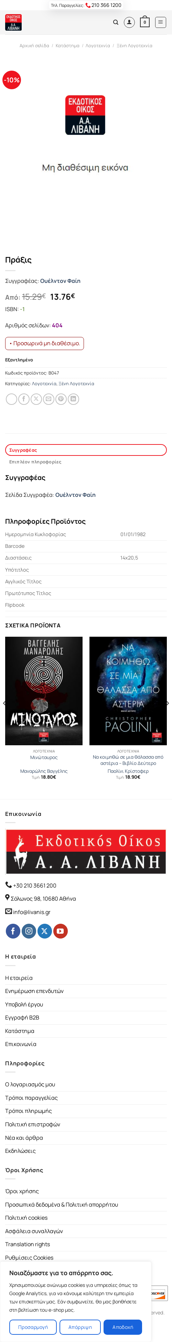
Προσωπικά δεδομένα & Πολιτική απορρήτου (61, 1204)
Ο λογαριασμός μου (30, 1084)
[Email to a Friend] (48, 399)
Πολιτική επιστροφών (32, 1124)
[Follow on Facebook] (13, 931)
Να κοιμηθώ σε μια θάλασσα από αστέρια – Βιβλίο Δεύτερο (128, 760)
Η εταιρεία (19, 978)
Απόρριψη (80, 1327)
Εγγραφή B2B (22, 1017)
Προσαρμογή (33, 1327)
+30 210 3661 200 (34, 885)
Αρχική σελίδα (34, 45)
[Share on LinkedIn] (73, 399)
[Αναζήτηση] (115, 22)
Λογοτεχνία (98, 45)
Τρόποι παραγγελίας (31, 1098)
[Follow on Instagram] (29, 931)
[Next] (167, 717)
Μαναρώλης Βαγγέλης (44, 771)
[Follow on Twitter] (44, 931)
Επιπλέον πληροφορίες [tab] (35, 462)
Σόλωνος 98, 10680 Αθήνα (43, 898)
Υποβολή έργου (24, 1004)
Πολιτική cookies (26, 1217)
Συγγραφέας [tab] (23, 450)
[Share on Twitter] (36, 399)
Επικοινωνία (20, 1044)
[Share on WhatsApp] (11, 399)
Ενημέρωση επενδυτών (34, 991)
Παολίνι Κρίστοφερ (128, 771)
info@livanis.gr (32, 912)
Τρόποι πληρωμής (28, 1111)
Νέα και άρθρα (24, 1137)
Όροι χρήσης (22, 1191)
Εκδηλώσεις (20, 1151)
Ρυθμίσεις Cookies (29, 1257)
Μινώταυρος (44, 757)
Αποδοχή (122, 1327)
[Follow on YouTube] (60, 931)
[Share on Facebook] (24, 399)
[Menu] (160, 22)
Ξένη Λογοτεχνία (134, 45)
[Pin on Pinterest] (61, 399)
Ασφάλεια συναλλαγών (34, 1231)
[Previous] (4, 717)
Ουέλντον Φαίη (60, 281)
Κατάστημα (67, 45)
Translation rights (27, 1244)
